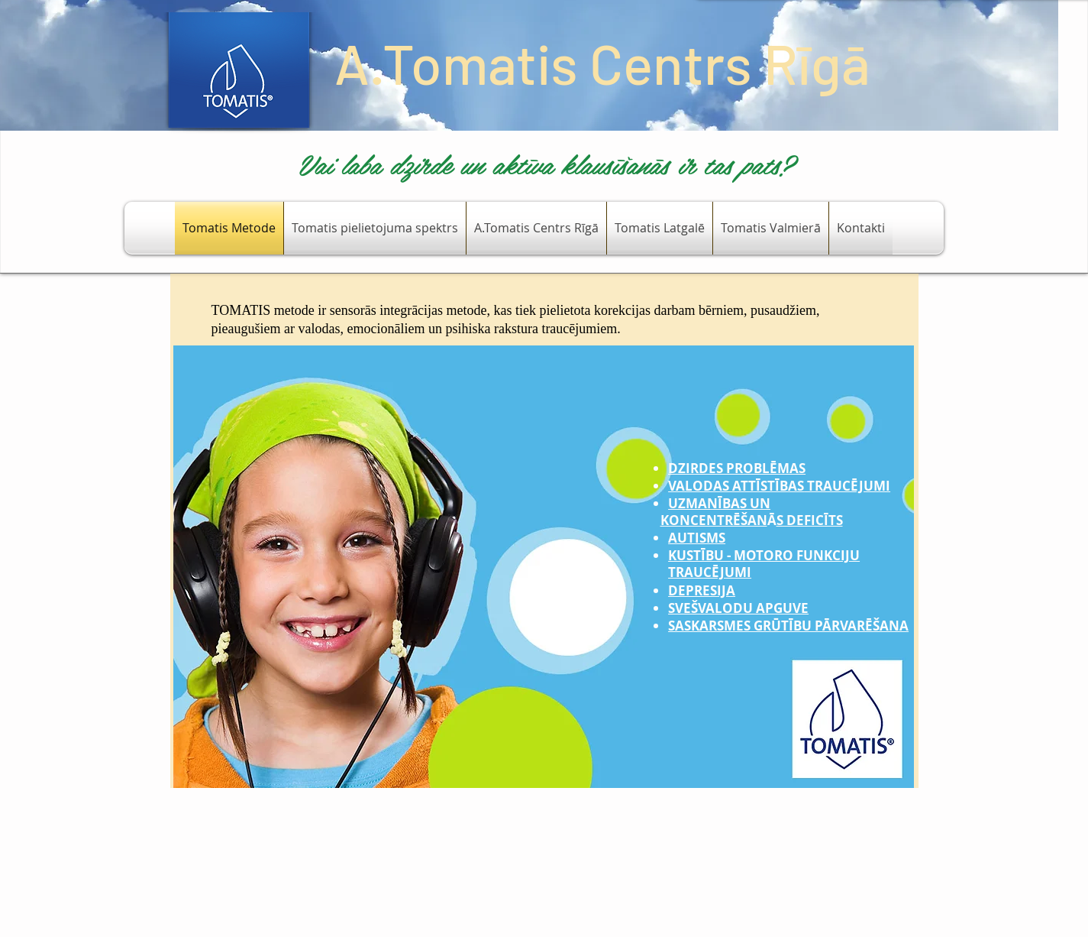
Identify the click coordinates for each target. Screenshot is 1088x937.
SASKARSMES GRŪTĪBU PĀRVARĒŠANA (788, 625)
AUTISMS (696, 537)
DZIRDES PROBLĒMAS (737, 468)
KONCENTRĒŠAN (713, 520)
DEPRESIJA (701, 590)
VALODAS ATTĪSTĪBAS (736, 485)
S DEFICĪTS (809, 520)
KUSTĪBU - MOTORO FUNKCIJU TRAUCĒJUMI (764, 563)
